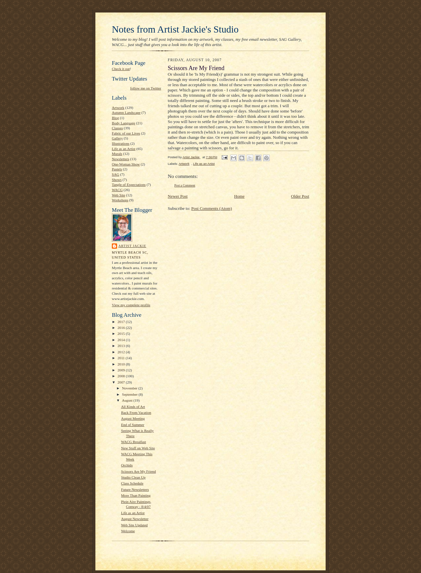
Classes (117, 128)
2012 (121, 352)
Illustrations (120, 143)
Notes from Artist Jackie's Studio (175, 29)
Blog (115, 118)
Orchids (127, 465)
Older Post (300, 196)
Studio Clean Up (133, 477)
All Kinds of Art (133, 407)
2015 (121, 334)
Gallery (117, 138)
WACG (117, 190)
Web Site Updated (134, 525)
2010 (121, 364)
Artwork (118, 108)
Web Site (118, 195)
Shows (117, 180)
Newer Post (177, 196)
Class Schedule (132, 483)
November (130, 388)
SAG (115, 174)
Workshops (120, 200)
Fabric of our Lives (126, 133)
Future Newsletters (135, 489)
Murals (117, 154)
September (130, 394)
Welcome (128, 531)
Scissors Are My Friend (138, 471)
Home (239, 196)
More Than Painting (136, 495)
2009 (121, 370)
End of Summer (132, 425)
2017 (121, 322)
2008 (121, 376)
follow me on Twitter (145, 88)
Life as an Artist (124, 149)
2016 (121, 328)
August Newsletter (134, 519)
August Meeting (133, 418)
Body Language (123, 123)
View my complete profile (131, 305)
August (128, 400)
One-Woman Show (126, 164)
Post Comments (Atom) (211, 208)
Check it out (121, 69)
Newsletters (120, 159)
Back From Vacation (136, 412)
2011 (121, 358)
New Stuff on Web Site (138, 448)
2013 (121, 346)
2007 (121, 382)
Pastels (117, 169)
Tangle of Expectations (129, 185)
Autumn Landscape (126, 112)
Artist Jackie (132, 246)
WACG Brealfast (133, 442)
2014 (121, 340)
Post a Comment (184, 185)
